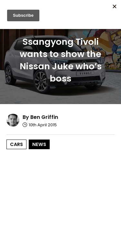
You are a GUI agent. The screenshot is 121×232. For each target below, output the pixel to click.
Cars (16, 144)
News (39, 144)
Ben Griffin (44, 117)
